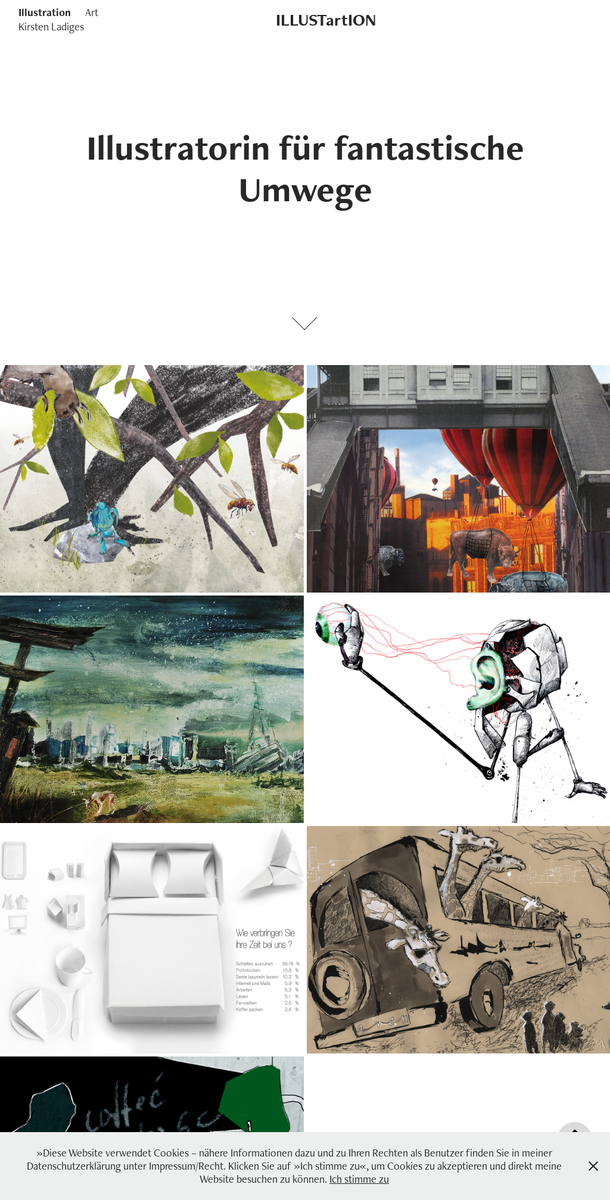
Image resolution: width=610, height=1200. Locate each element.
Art (91, 12)
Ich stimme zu (359, 1179)
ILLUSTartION (326, 19)
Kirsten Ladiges (51, 26)
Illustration (44, 12)
